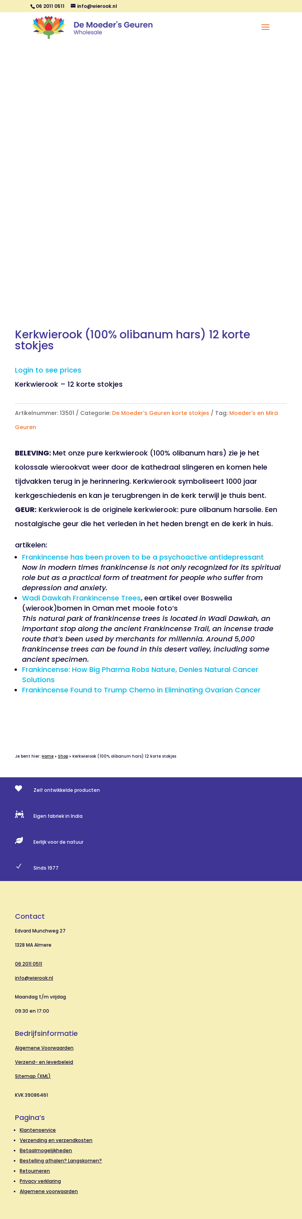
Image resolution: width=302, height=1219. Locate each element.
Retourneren (35, 1171)
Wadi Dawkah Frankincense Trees (81, 598)
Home (47, 756)
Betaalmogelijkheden (46, 1150)
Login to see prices (48, 370)
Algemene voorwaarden (49, 1191)
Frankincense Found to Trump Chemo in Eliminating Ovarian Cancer (141, 690)
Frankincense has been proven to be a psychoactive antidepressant (143, 557)
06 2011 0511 (28, 963)
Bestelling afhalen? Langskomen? (61, 1160)
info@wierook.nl (34, 978)
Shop (63, 756)
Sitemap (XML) (33, 1076)
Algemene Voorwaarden (44, 1048)
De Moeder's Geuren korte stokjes (160, 413)
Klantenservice (38, 1130)
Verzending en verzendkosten (56, 1140)
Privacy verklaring (40, 1181)
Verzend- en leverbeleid (44, 1062)
